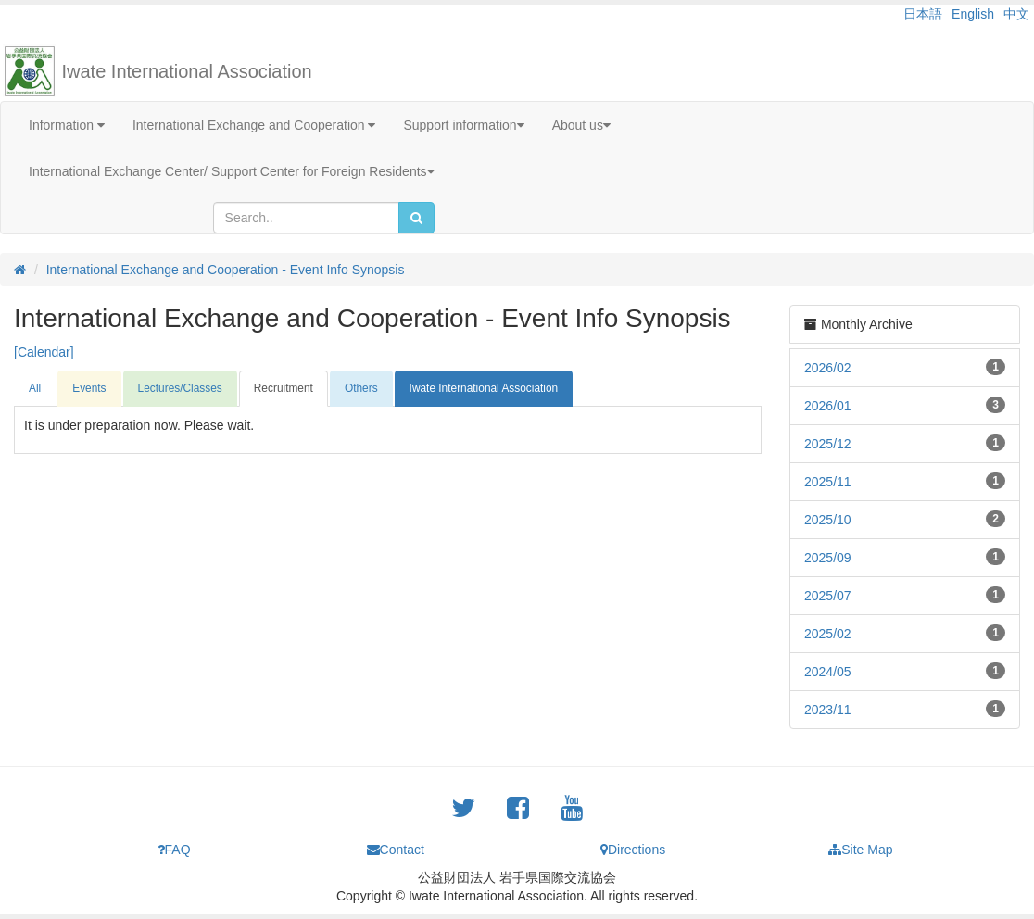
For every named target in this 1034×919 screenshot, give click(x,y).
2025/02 (827, 633)
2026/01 (827, 405)
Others (361, 388)
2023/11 (827, 709)
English (973, 13)
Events (89, 388)
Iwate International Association (187, 71)
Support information (463, 125)
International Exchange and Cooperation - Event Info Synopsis (225, 269)
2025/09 (827, 557)
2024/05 (827, 671)
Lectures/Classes (180, 388)
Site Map (860, 849)
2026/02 (827, 367)
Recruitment (283, 388)
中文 (1016, 13)
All (35, 388)
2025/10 (827, 519)
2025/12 (827, 443)
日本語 (922, 13)
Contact (395, 849)
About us (581, 125)
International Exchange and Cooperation (254, 125)
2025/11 (827, 481)
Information (67, 125)
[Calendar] (44, 352)
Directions (632, 849)
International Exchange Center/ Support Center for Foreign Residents (232, 171)
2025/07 (827, 595)
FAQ (174, 849)
